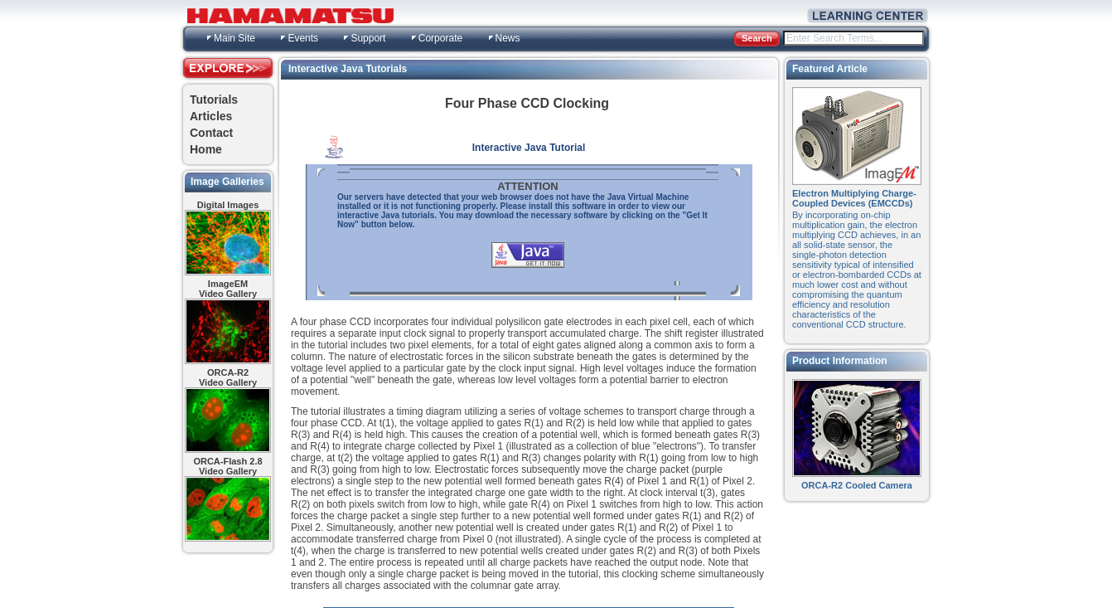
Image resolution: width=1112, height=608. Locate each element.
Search (757, 38)
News (508, 38)
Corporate (440, 38)
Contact (211, 132)
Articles (211, 116)
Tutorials (214, 99)
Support (368, 38)
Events (303, 38)
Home (206, 149)
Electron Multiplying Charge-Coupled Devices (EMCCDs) (854, 198)
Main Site (234, 38)
